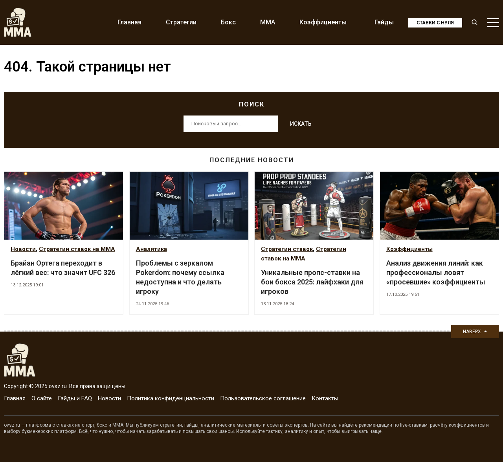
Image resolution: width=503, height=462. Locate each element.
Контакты (325, 398)
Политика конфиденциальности (170, 398)
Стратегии (181, 22)
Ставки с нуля (435, 23)
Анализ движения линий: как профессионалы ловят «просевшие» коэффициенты (435, 272)
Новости (23, 249)
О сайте (41, 398)
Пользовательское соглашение (263, 398)
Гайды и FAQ (75, 398)
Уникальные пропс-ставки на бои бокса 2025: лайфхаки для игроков (312, 281)
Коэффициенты (323, 22)
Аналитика (151, 249)
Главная (129, 22)
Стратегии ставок (287, 249)
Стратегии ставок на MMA (77, 249)
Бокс (228, 22)
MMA (267, 22)
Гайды (384, 22)
